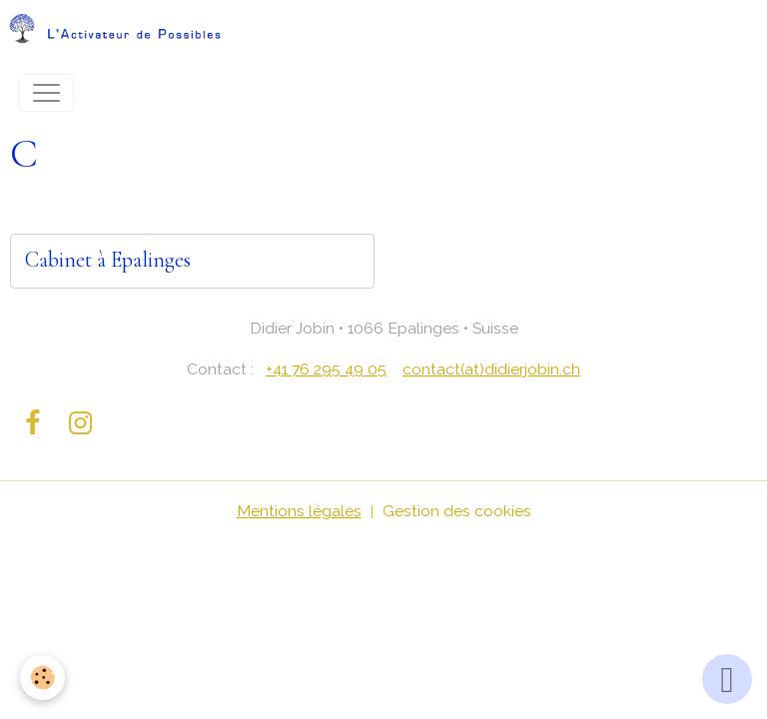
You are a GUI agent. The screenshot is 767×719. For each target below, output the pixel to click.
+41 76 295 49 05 (326, 369)
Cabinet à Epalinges (108, 260)
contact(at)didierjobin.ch (491, 369)
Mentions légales (299, 510)
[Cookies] (42, 677)
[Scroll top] (727, 679)
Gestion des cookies (457, 510)
